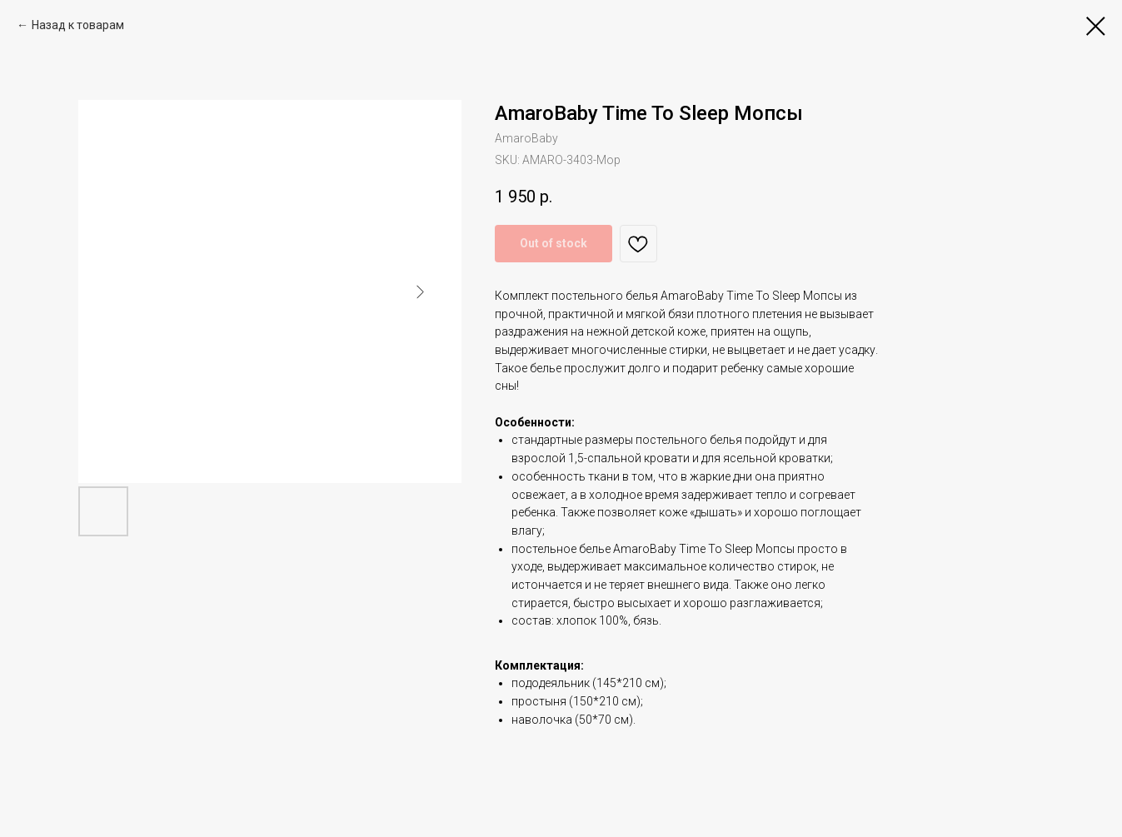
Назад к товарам (78, 25)
